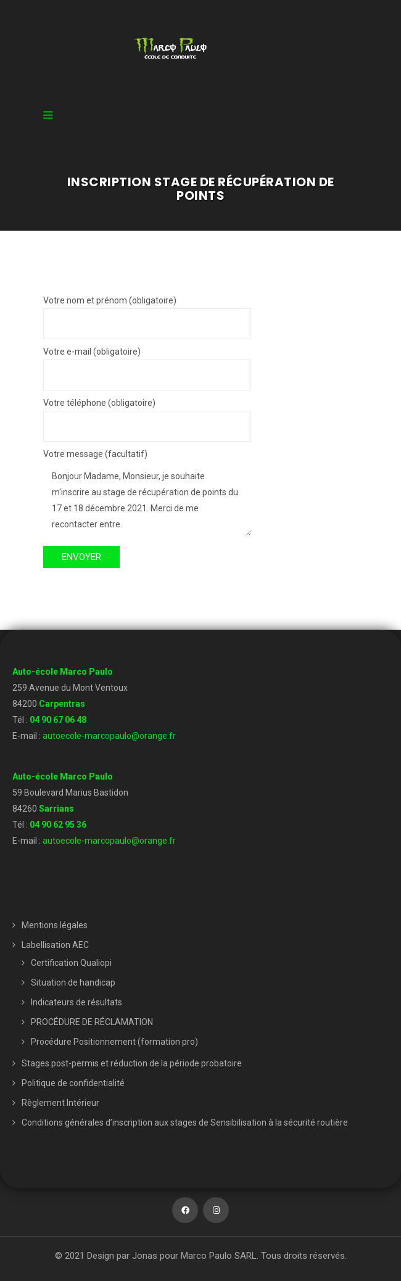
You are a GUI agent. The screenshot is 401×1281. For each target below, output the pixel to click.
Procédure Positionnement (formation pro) (114, 1042)
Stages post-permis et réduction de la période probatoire (132, 1063)
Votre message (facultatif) (147, 493)
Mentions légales (55, 925)
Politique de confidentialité (73, 1083)
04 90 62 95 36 (58, 825)
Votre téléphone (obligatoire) (147, 414)
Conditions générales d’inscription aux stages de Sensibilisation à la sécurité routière (185, 1122)
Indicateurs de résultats (76, 1002)
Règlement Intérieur (60, 1103)
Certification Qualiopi (71, 963)
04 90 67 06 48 (58, 720)
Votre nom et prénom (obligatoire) (147, 312)
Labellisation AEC (55, 945)
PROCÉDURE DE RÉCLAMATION (92, 1022)
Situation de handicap (73, 982)
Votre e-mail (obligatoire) (147, 363)
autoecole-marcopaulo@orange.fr (109, 736)
